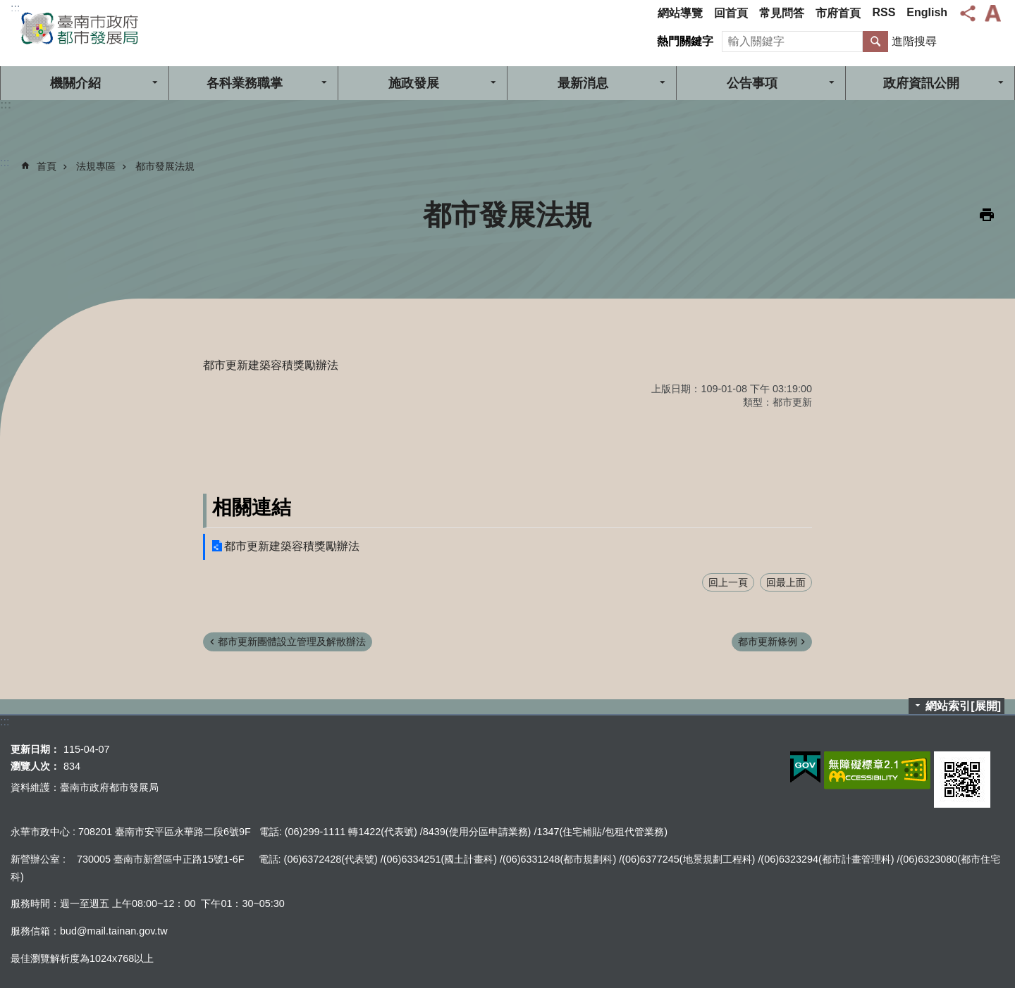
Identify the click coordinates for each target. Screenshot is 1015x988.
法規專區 (96, 166)
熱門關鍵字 (685, 41)
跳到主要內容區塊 (7, 7)
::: (15, 8)
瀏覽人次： (35, 766)
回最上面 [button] (786, 582)
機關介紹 (75, 83)
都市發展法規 (165, 166)
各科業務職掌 (245, 83)
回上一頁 (728, 582)
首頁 (46, 166)
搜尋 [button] (875, 41)
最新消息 (583, 83)
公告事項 (752, 83)
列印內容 (987, 215)
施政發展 (413, 83)
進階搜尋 (914, 41)
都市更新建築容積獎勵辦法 (291, 546)
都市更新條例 (767, 641)
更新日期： (35, 749)
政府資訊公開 (921, 83)
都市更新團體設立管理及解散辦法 (292, 641)
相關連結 (251, 507)
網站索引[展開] (963, 706)
